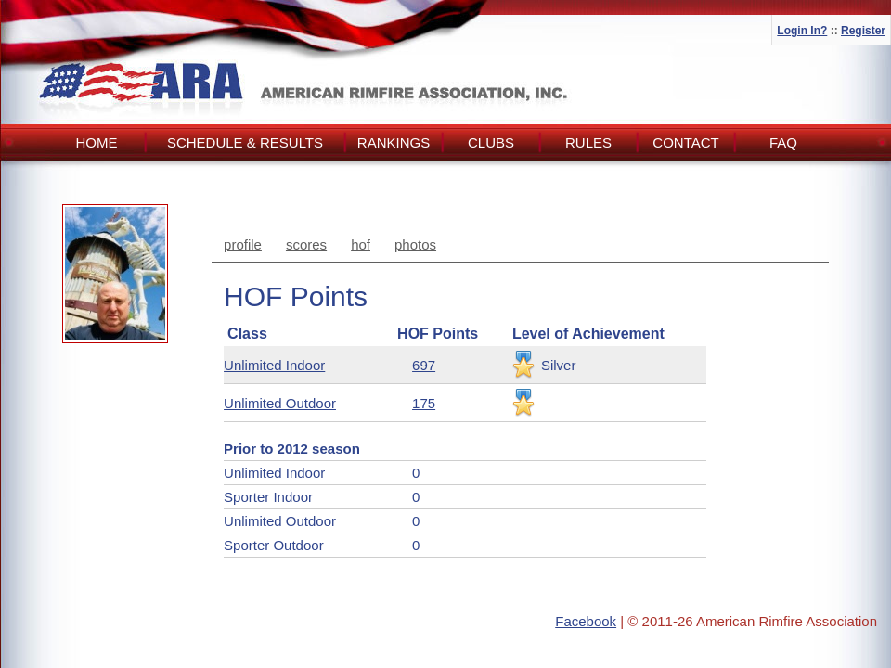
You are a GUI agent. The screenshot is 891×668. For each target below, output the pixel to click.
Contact (685, 142)
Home (97, 142)
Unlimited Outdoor (280, 403)
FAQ (783, 142)
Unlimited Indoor (274, 365)
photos (415, 244)
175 (423, 403)
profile (243, 244)
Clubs (491, 142)
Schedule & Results (245, 142)
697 (423, 365)
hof (360, 244)
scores (306, 244)
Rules (588, 142)
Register (863, 30)
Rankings (393, 142)
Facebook (585, 621)
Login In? (802, 30)
